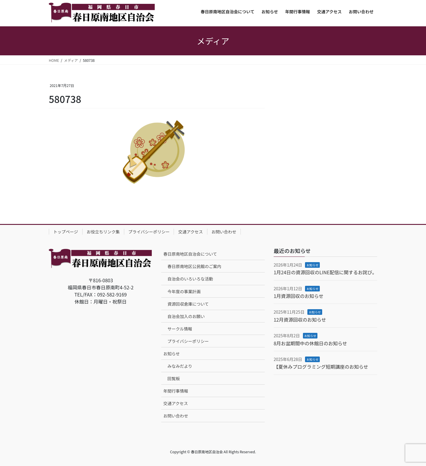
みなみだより (179, 366)
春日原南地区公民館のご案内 (194, 266)
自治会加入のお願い (186, 316)
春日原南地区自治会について (190, 254)
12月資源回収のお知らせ (300, 319)
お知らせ (171, 354)
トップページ (65, 232)
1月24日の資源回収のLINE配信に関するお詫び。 (325, 272)
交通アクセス (190, 232)
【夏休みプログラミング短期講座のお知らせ (321, 366)
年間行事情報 (175, 391)
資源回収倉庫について (188, 304)
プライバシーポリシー (149, 232)
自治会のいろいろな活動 (190, 279)
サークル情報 (179, 329)
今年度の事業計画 (184, 291)
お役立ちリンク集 (103, 232)
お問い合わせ (224, 232)
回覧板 (173, 378)
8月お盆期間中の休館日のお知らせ (310, 343)
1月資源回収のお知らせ (299, 295)
